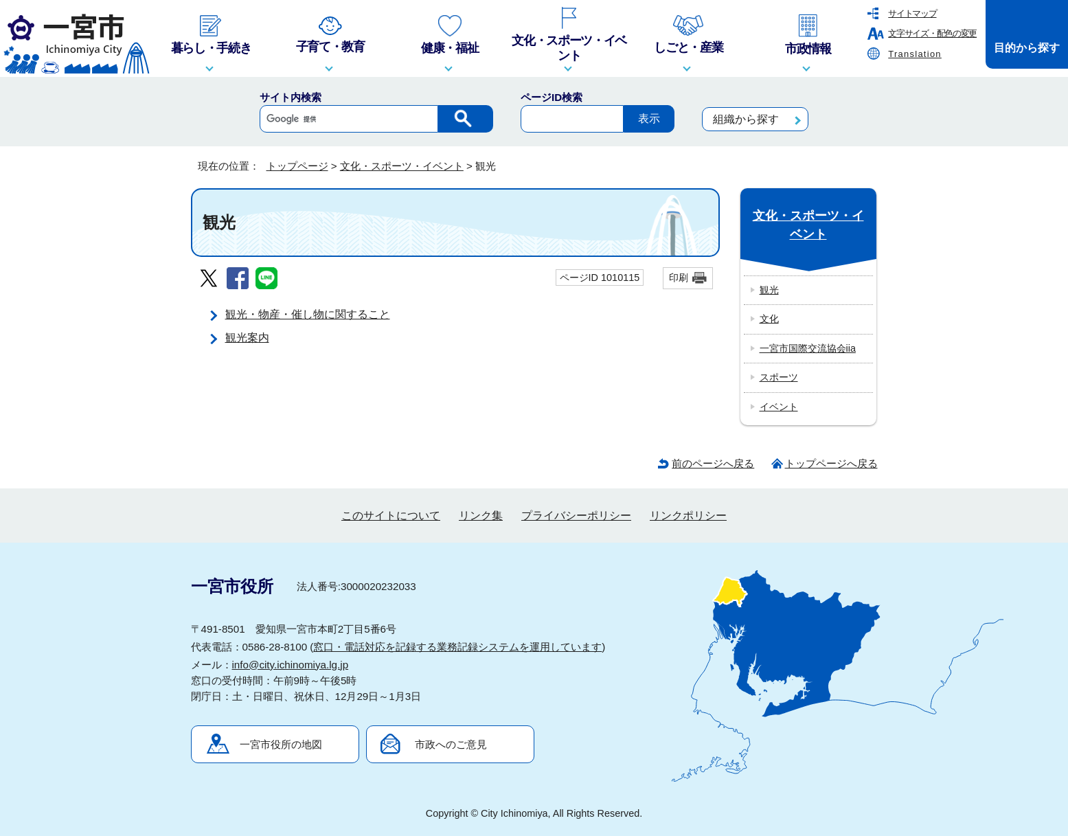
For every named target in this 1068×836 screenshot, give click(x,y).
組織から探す (746, 119)
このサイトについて (390, 515)
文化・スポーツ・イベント (402, 166)
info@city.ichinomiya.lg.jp (290, 664)
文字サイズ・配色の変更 (932, 33)
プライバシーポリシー (576, 515)
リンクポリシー (688, 515)
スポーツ (779, 377)
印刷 (678, 277)
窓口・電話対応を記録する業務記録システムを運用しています (457, 647)
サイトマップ (912, 13)
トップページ (297, 166)
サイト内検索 (290, 97)
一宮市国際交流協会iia (808, 348)
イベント (779, 406)
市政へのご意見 (451, 744)
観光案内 (247, 337)
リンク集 (481, 515)
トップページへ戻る (831, 463)
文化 (769, 318)
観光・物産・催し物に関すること (307, 314)
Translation (915, 54)
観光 (769, 289)
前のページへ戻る (713, 463)
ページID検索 (551, 97)
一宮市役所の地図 (281, 744)
